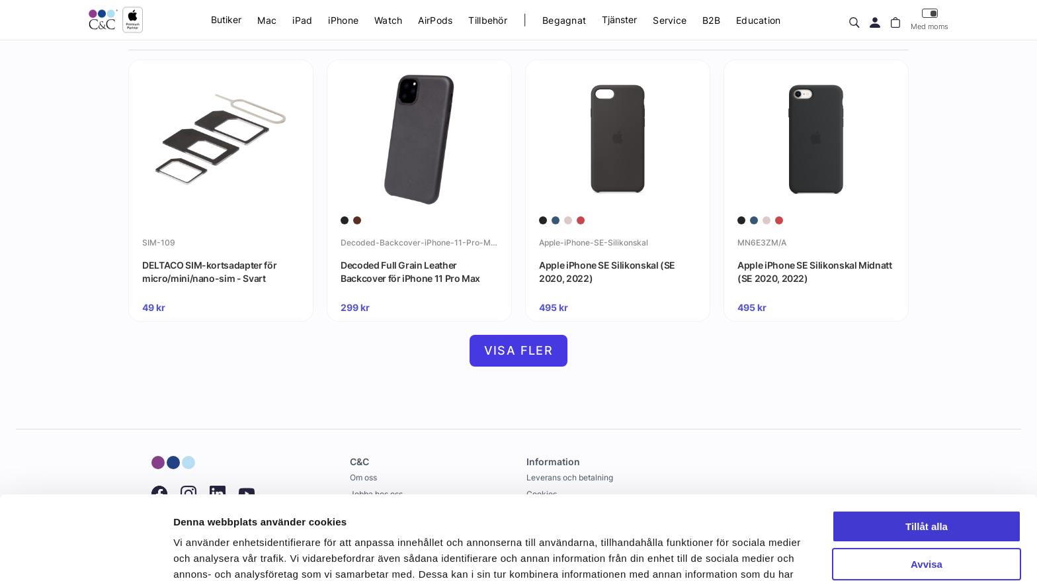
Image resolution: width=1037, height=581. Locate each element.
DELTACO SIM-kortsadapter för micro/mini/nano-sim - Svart (209, 271)
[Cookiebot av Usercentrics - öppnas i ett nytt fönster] (86, 555)
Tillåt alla (926, 455)
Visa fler (519, 350)
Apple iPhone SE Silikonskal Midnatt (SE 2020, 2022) (814, 271)
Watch (388, 20)
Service (669, 20)
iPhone (343, 20)
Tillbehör (487, 20)
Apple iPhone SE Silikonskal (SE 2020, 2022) (607, 271)
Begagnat (564, 20)
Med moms (929, 19)
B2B (711, 20)
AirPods (435, 20)
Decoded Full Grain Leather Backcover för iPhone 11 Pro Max (410, 271)
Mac (266, 20)
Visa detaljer (202, 554)
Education (758, 20)
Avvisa (926, 492)
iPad (302, 20)
